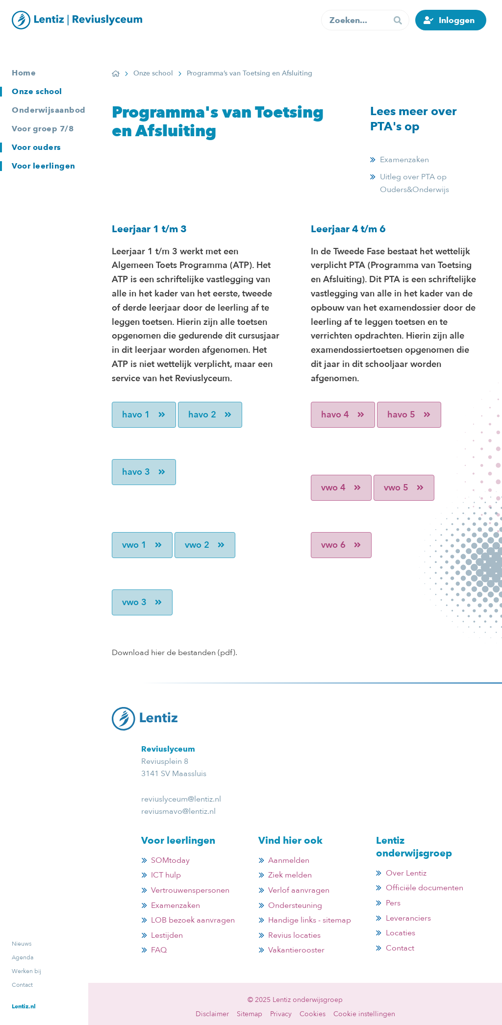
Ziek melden (290, 875)
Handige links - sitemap (309, 920)
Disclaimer (212, 1014)
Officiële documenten (424, 887)
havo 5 (409, 415)
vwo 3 (142, 602)
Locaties (400, 932)
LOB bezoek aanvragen (193, 920)
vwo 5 (404, 488)
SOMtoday (170, 860)
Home (24, 72)
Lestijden (167, 935)
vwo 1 (142, 545)
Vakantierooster (296, 950)
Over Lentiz (406, 873)
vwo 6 (341, 545)
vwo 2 (205, 545)
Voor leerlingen (43, 166)
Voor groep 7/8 (43, 128)
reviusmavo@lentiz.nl (178, 811)
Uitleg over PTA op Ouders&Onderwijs (414, 183)
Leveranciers (408, 918)
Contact (22, 985)
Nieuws (21, 944)
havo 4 (343, 415)
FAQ (159, 950)
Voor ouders (36, 147)
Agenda (22, 957)
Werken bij (26, 971)
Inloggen (457, 20)
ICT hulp (166, 875)
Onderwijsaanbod (49, 110)
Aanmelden (288, 860)
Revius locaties (294, 935)
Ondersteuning (295, 905)
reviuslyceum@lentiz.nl (181, 799)
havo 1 (144, 415)
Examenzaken (404, 159)
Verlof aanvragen (298, 890)
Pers (393, 903)
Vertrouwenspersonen (190, 890)
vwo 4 (341, 488)
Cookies (313, 1014)
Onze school (37, 91)
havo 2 (210, 415)
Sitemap (249, 1014)
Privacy (281, 1014)
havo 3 (144, 472)
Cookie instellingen (364, 1014)
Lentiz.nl (24, 1006)
